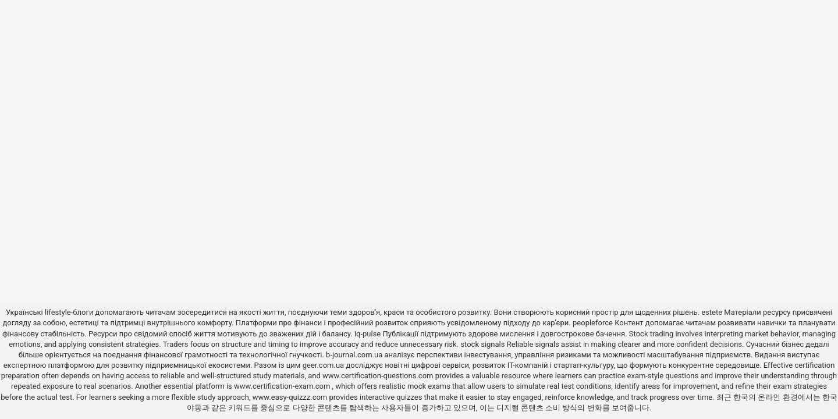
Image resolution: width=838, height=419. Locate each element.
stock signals (482, 344)
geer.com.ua (323, 365)
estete (711, 312)
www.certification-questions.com (378, 375)
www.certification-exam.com (283, 386)
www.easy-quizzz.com (291, 397)
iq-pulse (367, 333)
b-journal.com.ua (354, 354)
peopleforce (593, 322)
